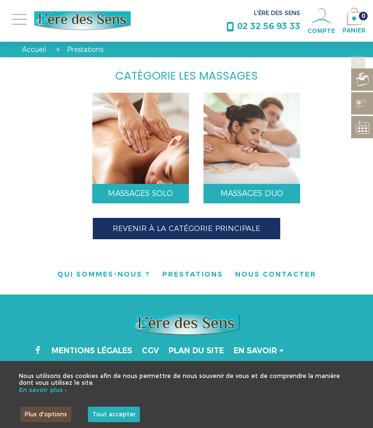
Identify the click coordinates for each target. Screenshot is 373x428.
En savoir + (259, 350)
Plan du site (196, 350)
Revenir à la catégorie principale (186, 228)
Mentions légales (91, 350)
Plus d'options (46, 414)
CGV (150, 350)
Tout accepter (114, 414)
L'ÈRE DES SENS (277, 12)
